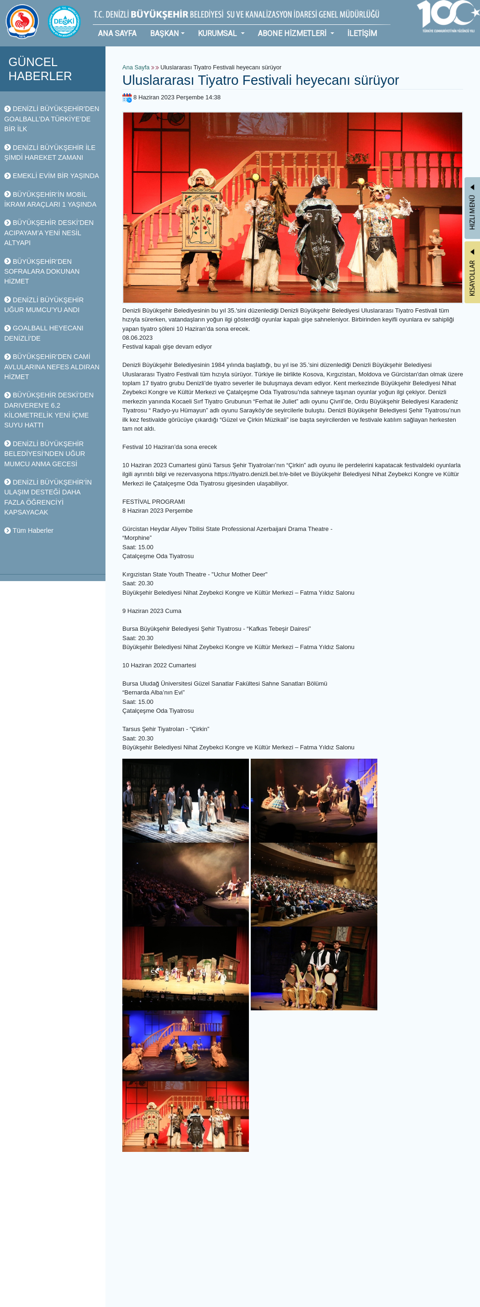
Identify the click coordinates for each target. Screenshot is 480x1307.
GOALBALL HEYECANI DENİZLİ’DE (43, 333)
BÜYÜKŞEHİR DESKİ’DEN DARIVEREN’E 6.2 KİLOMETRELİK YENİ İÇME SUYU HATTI (49, 410)
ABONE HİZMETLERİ (293, 33)
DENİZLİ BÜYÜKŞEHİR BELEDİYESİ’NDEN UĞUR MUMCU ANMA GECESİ (44, 454)
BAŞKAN (164, 33)
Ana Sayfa (136, 67)
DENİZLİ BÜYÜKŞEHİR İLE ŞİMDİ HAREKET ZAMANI (50, 152)
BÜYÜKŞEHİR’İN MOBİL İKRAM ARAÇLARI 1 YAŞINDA (50, 199)
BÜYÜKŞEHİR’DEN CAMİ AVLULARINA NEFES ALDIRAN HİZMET (51, 367)
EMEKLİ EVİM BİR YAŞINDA (51, 175)
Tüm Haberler (28, 530)
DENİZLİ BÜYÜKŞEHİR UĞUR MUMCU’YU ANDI (43, 305)
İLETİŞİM (362, 33)
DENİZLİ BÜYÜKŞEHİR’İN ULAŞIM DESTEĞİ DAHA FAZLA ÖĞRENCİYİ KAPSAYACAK (48, 497)
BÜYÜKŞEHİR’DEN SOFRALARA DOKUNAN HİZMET (42, 271)
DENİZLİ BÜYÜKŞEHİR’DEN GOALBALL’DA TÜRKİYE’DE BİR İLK (51, 119)
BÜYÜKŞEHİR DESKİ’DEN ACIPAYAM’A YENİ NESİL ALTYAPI (49, 232)
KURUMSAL (218, 33)
